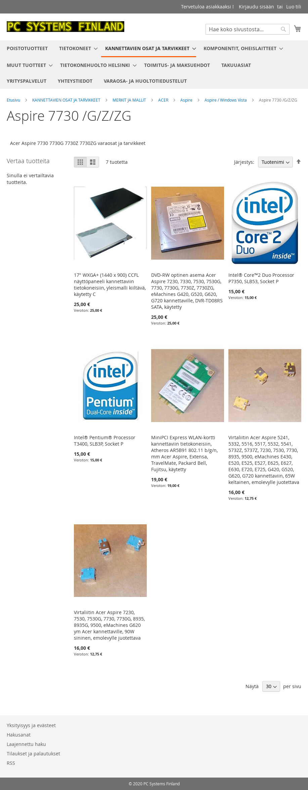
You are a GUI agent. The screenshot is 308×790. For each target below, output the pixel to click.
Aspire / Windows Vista (226, 100)
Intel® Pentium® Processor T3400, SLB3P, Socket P (104, 440)
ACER (163, 100)
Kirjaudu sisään (256, 6)
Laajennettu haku (26, 744)
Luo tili (293, 6)
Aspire (186, 100)
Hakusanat (19, 734)
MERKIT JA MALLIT (130, 100)
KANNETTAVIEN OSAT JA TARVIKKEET (66, 100)
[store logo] (65, 26)
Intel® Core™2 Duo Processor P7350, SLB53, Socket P (261, 278)
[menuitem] (27, 48)
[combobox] (248, 29)
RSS (11, 763)
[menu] (154, 64)
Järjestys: (244, 162)
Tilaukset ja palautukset (33, 753)
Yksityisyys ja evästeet (31, 725)
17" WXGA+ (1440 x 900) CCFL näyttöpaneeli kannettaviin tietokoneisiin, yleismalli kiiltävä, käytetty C (110, 284)
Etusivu (14, 100)
